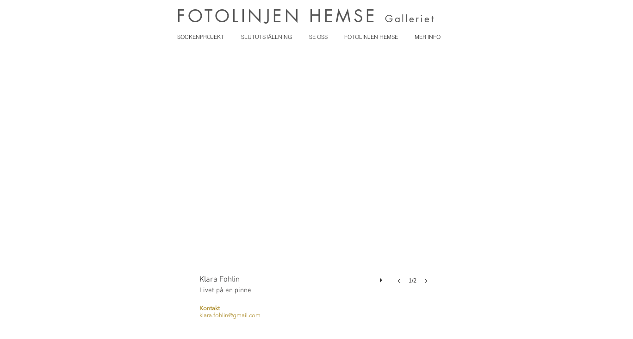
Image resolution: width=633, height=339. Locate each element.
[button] (316, 177)
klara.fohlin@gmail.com (230, 315)
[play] (382, 278)
